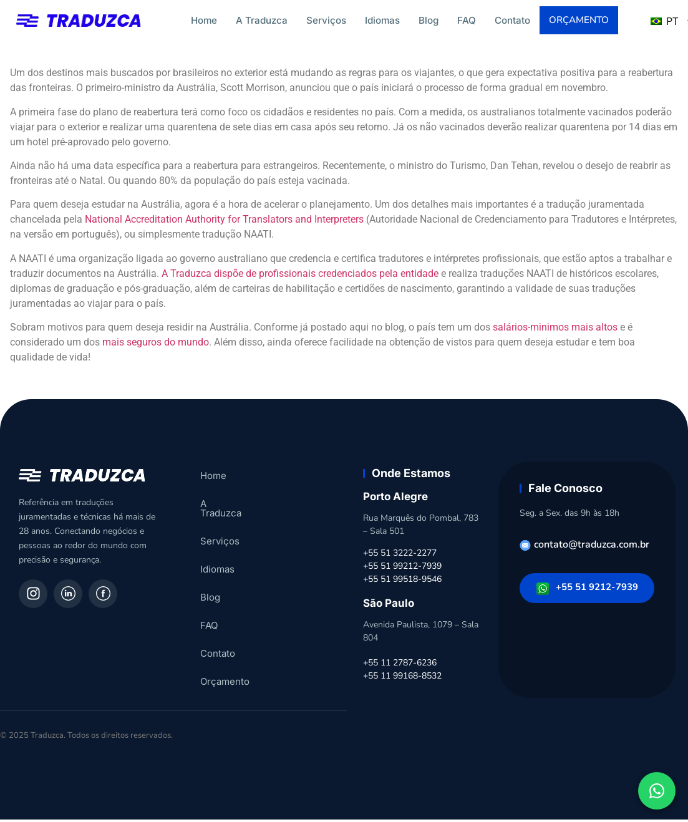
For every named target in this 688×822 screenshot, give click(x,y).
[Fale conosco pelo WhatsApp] (657, 791)
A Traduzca (262, 20)
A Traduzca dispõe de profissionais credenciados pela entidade (300, 276)
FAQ (466, 20)
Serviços (326, 20)
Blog (428, 20)
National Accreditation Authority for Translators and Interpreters (224, 222)
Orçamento (580, 21)
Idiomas (382, 20)
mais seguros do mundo (155, 345)
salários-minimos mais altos (555, 330)
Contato (512, 20)
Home (204, 20)
